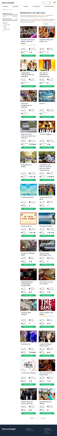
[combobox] (45, 2)
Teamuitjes (25, 6)
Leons (10, 9)
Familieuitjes (5, 6)
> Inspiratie (46, 431)
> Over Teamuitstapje (48, 430)
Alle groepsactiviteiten (49, 6)
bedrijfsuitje (30, 19)
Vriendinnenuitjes (36, 6)
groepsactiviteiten (39, 20)
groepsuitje (37, 15)
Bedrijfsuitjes (15, 6)
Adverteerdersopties (30, 430)
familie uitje (43, 15)
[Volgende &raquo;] (44, 418)
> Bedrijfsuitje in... (47, 433)
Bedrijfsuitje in (5, 9)
